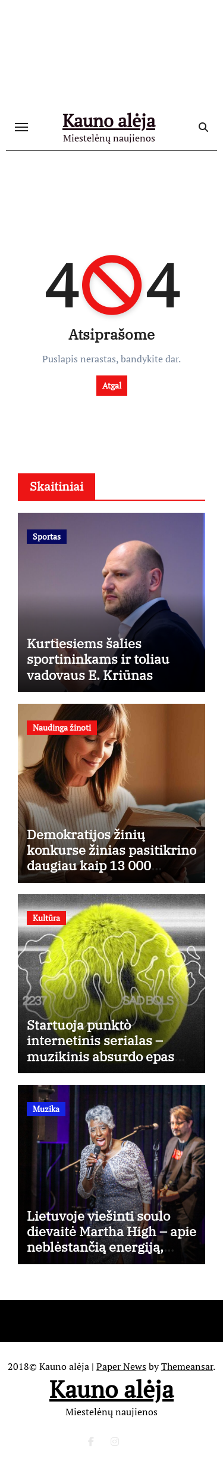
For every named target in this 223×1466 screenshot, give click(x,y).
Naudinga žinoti (62, 727)
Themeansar (187, 1366)
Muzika (46, 1108)
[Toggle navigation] (21, 127)
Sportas (47, 536)
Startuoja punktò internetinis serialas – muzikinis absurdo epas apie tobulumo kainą (100, 1048)
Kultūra (46, 917)
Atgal (111, 385)
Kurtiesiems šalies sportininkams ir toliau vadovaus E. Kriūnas (98, 659)
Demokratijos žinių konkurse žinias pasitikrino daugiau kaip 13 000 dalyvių (111, 858)
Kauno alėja (108, 121)
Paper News (121, 1366)
